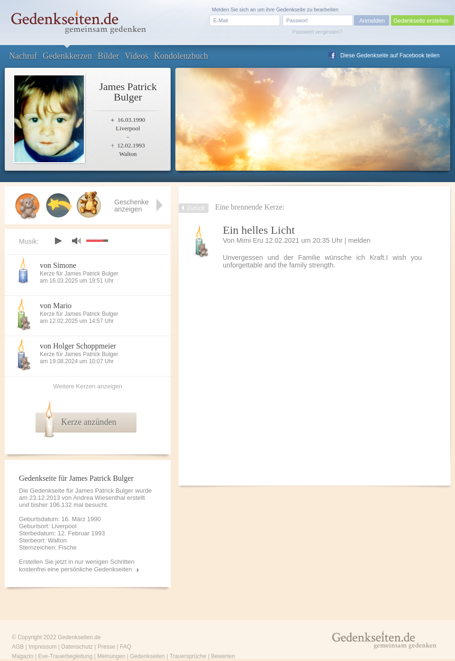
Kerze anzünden (88, 422)
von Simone (58, 265)
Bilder (108, 56)
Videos (136, 56)
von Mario (56, 306)
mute (76, 240)
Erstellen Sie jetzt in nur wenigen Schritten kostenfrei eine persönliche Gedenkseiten (77, 565)
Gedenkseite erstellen (420, 21)
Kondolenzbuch (181, 56)
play (57, 240)
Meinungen (111, 656)
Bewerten (223, 656)
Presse (106, 646)
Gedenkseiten (147, 656)
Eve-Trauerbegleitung (65, 656)
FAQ (125, 646)
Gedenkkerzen (67, 56)
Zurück (196, 208)
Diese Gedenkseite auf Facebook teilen (389, 55)
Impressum (42, 646)
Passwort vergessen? (317, 32)
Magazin (22, 656)
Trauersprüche (188, 656)
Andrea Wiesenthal (99, 497)
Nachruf (23, 56)
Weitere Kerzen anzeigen (87, 386)
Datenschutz (77, 646)
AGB (18, 646)
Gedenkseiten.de (79, 637)
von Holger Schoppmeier (78, 346)
